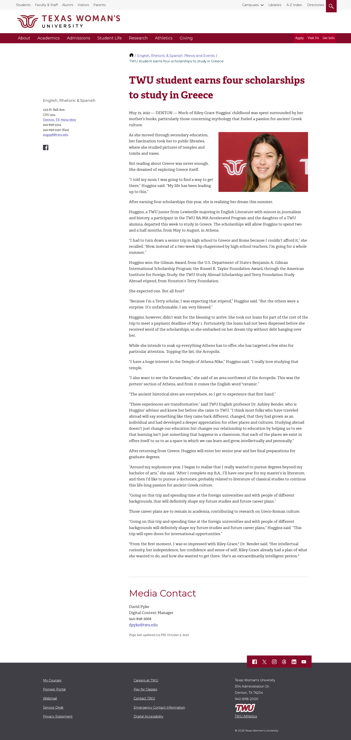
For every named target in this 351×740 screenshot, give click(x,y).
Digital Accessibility (148, 716)
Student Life (109, 38)
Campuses (251, 5)
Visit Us (313, 38)
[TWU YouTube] (304, 662)
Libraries (274, 5)
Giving (186, 38)
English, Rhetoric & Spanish (160, 55)
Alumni (67, 5)
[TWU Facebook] (254, 661)
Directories (315, 5)
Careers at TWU (146, 680)
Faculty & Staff (46, 5)
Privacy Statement (58, 716)
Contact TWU (144, 698)
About (24, 38)
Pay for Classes (145, 689)
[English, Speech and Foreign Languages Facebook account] (45, 147)
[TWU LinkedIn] (294, 661)
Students (23, 5)
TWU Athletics (246, 716)
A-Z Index (294, 5)
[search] (331, 5)
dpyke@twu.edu (143, 624)
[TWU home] (132, 55)
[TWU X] (264, 661)
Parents (99, 5)
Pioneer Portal (54, 689)
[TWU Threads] (284, 661)
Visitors (83, 5)
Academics (48, 38)
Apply (299, 38)
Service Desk (53, 707)
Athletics (164, 38)
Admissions (78, 38)
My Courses (52, 680)
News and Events (200, 55)
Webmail (50, 698)
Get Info (329, 38)
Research (138, 38)
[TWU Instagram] (274, 661)
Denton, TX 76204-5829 (59, 120)
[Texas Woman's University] (68, 21)
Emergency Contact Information (159, 707)
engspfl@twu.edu (55, 135)
